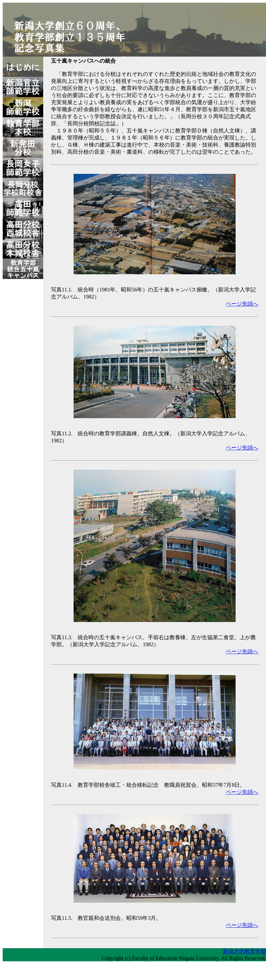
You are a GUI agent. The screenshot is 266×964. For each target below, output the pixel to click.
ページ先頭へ (242, 304)
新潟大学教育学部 (244, 951)
